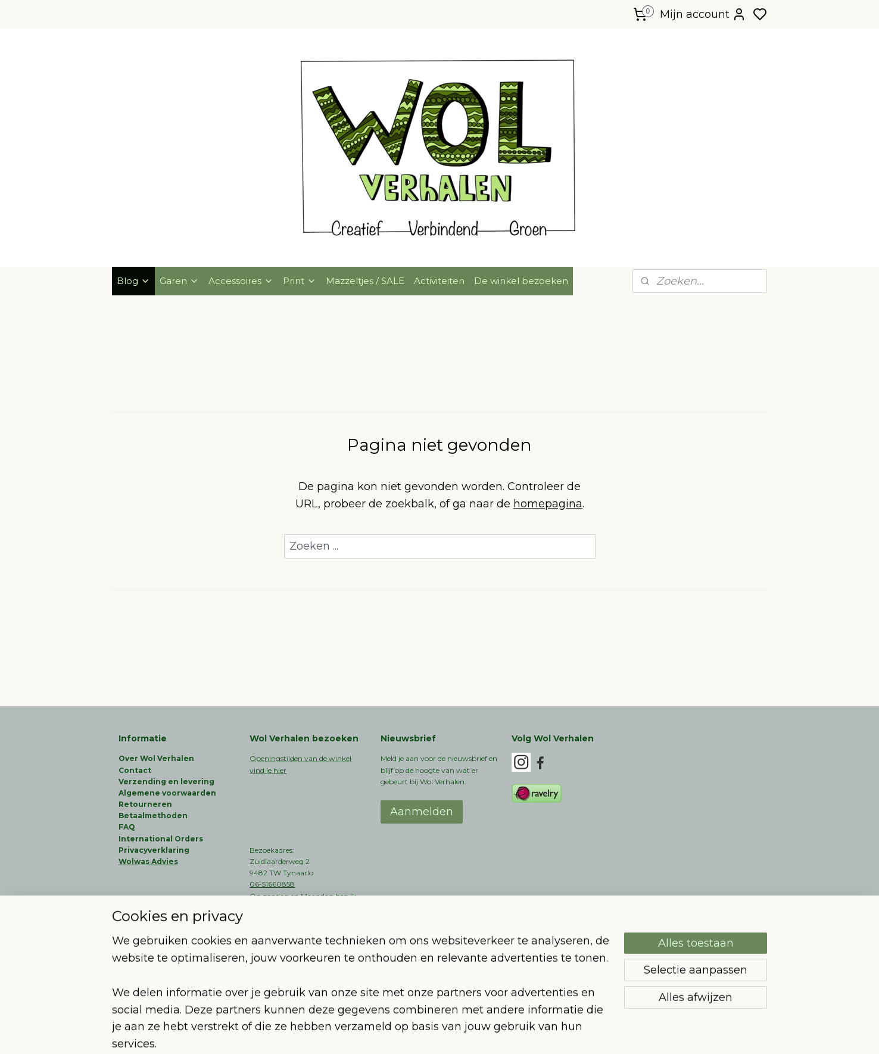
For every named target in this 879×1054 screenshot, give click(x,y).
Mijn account (703, 14)
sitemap (477, 1032)
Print (299, 280)
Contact (135, 770)
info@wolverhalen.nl (285, 929)
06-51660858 (272, 884)
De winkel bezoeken (521, 280)
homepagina (547, 503)
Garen (179, 280)
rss (499, 1032)
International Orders (161, 838)
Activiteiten (439, 280)
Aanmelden (421, 811)
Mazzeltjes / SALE (365, 280)
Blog (133, 280)
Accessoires (240, 280)
